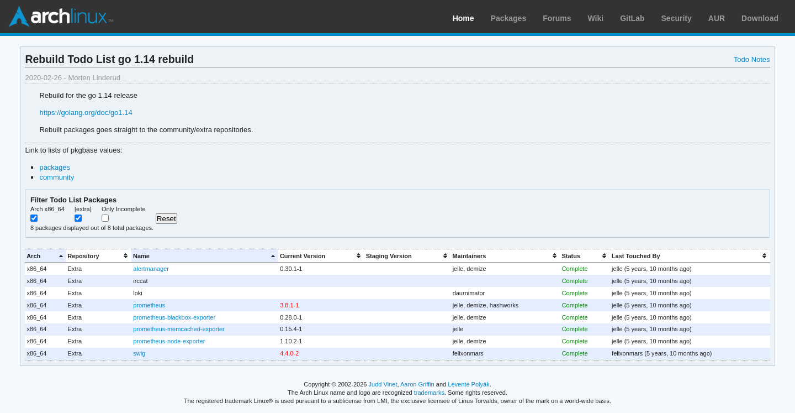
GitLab (632, 18)
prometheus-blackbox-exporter (174, 317)
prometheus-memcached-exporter (178, 329)
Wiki (596, 18)
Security (676, 18)
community (56, 177)
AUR (716, 18)
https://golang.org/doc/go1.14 (85, 112)
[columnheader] (45, 256)
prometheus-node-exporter (169, 341)
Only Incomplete (124, 209)
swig (139, 353)
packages (54, 167)
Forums (557, 18)
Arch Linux (60, 17)
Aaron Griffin (417, 384)
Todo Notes (752, 59)
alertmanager (151, 268)
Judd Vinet (383, 384)
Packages (509, 18)
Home (463, 18)
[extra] (83, 209)
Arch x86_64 (47, 209)
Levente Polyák (468, 384)
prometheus (149, 305)
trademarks (429, 392)
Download (759, 18)
